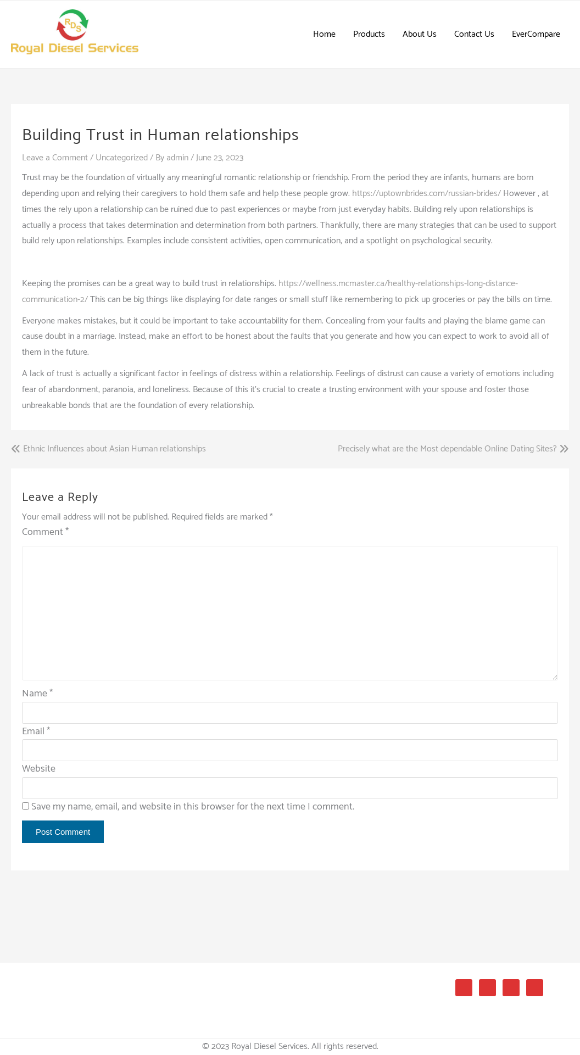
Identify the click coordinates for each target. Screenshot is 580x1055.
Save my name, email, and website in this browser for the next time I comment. (192, 807)
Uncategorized (122, 157)
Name (37, 693)
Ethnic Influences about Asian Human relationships (114, 449)
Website (38, 769)
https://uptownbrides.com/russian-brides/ (426, 193)
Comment (45, 532)
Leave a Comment (55, 157)
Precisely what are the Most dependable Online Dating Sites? (447, 449)
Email (36, 731)
